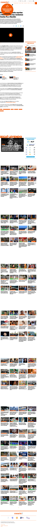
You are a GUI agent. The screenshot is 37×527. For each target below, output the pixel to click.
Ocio (31, 3)
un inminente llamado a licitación (10, 102)
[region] (18, 7)
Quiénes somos (3, 524)
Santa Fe (20, 109)
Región (22, 3)
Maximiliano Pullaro (6, 109)
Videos (33, 3)
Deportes (29, 3)
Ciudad (20, 3)
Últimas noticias (16, 3)
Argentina (16, 109)
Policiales (25, 3)
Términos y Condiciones (4, 525)
